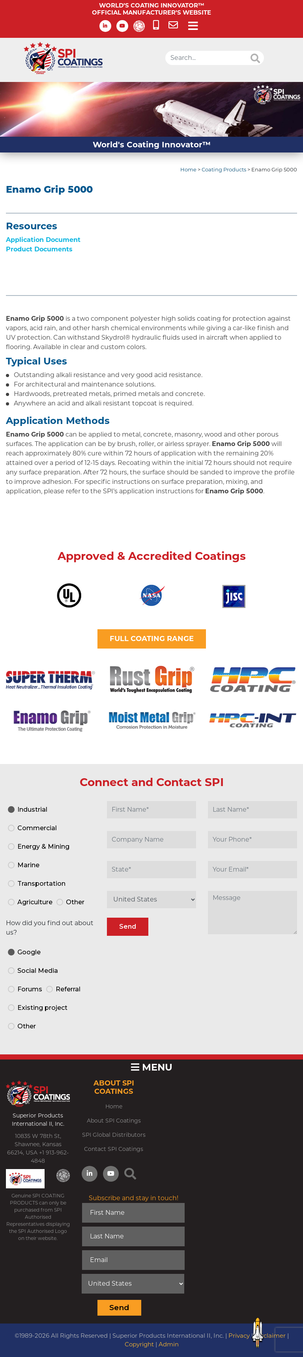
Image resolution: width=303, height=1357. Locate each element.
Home (188, 169)
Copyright (139, 1344)
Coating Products (224, 169)
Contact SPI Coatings (113, 1149)
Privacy (239, 1335)
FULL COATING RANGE (152, 638)
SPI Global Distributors (114, 1134)
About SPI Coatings (114, 1120)
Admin (169, 1344)
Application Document (43, 240)
